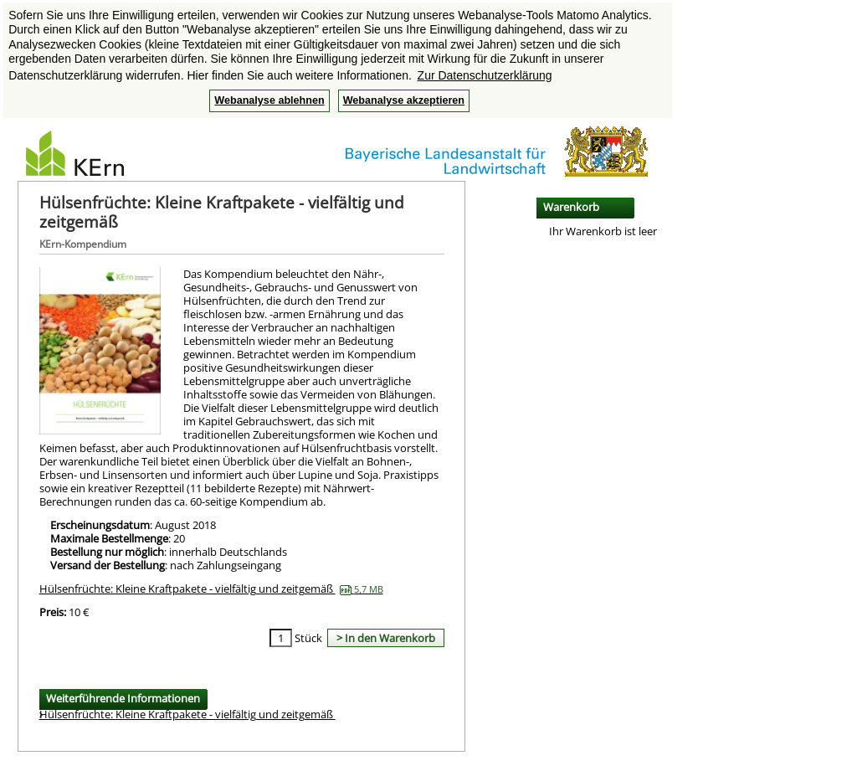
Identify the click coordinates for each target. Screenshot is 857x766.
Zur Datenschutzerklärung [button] (485, 75)
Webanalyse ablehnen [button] (269, 100)
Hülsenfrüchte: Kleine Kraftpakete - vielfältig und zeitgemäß (211, 588)
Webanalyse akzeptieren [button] (403, 100)
